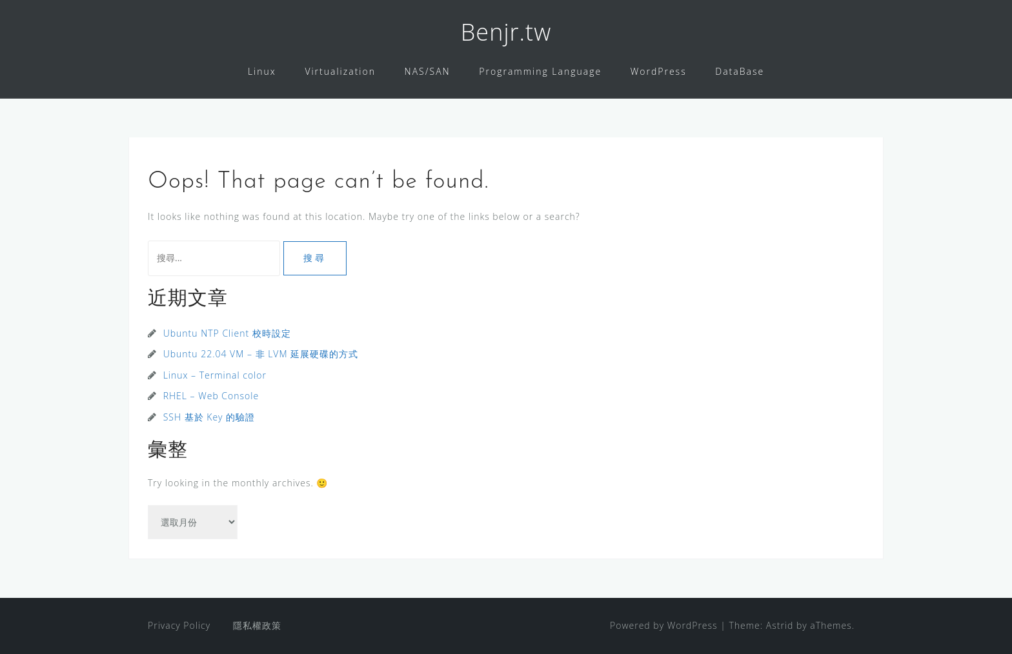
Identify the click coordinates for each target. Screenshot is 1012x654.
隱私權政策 (257, 625)
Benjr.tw (506, 32)
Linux (262, 71)
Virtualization (340, 71)
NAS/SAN (427, 71)
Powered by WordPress (664, 625)
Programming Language (540, 71)
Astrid (780, 625)
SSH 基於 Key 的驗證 (209, 417)
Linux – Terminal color (215, 375)
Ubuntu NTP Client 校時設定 (227, 333)
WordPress (659, 71)
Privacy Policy (179, 625)
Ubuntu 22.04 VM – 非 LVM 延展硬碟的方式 (261, 354)
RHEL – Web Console (211, 396)
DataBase (739, 71)
